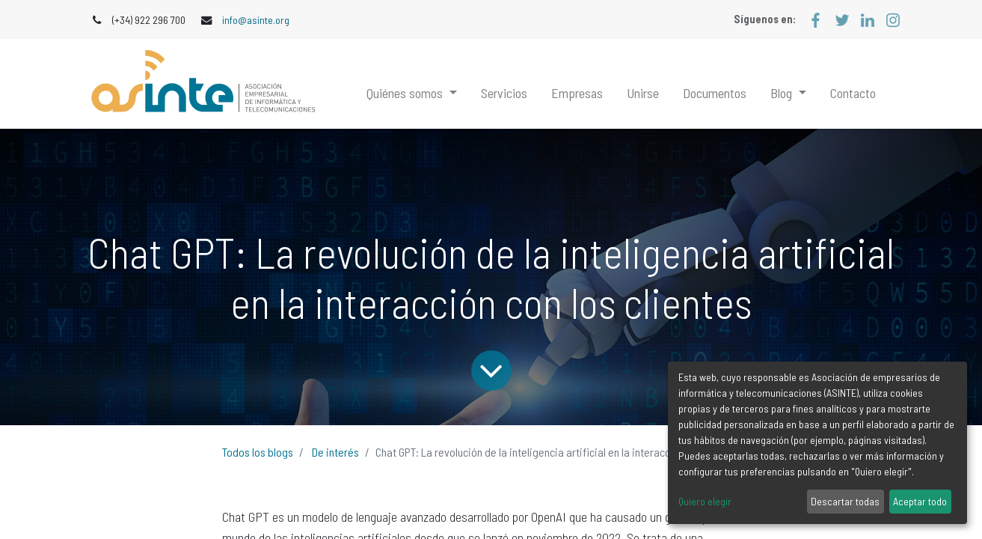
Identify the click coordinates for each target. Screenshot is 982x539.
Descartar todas (845, 501)
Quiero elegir (704, 501)
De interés (335, 452)
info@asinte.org (255, 19)
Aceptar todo (920, 501)
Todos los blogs (257, 452)
